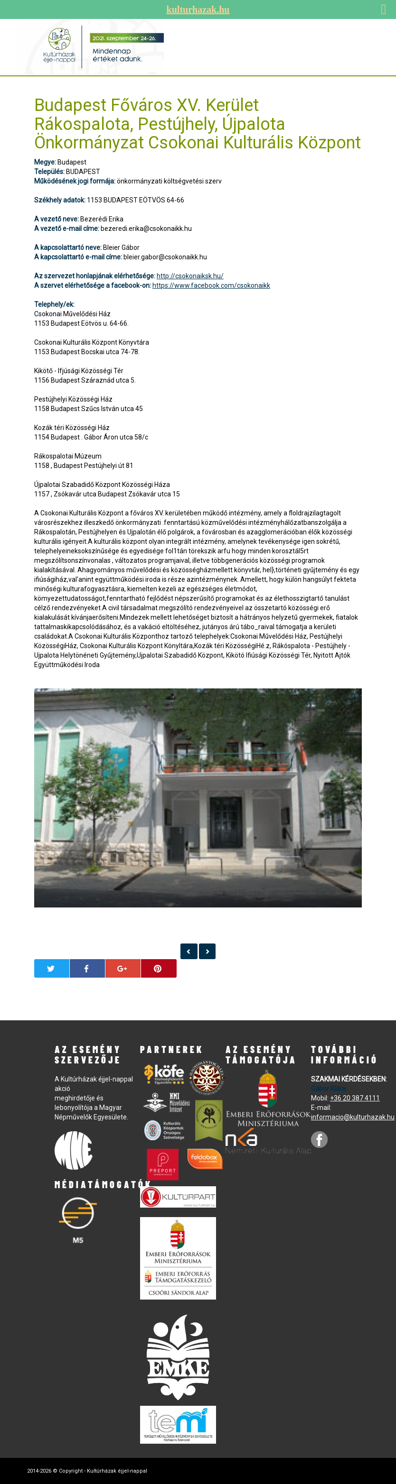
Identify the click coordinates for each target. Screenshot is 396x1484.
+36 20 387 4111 (355, 1098)
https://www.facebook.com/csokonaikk (211, 285)
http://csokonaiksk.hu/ (190, 276)
